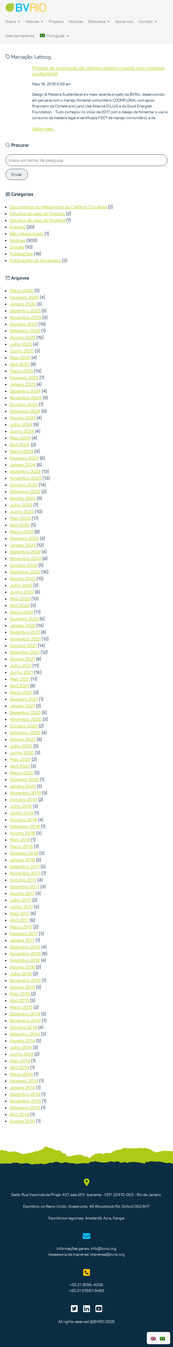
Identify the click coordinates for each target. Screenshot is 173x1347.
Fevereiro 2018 (24, 853)
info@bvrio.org (103, 1248)
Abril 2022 (20, 605)
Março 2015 (21, 1007)
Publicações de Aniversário (35, 260)
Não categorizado (27, 233)
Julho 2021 (21, 665)
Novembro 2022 (25, 558)
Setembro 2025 (25, 330)
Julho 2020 (21, 746)
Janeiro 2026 (23, 304)
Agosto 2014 (22, 1040)
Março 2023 (21, 531)
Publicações (21, 253)
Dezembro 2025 (25, 310)
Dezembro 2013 (25, 1094)
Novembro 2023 (26, 478)
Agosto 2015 (22, 987)
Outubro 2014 (23, 1027)
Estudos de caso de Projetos (37, 220)
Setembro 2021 (25, 652)
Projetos (56, 21)
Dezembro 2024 (25, 391)
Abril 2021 (19, 685)
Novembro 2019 (25, 793)
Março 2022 (21, 612)
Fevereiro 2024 (24, 458)
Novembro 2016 (25, 953)
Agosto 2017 (22, 893)
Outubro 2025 (23, 324)
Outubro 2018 (23, 819)
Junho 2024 (22, 431)
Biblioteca (98, 21)
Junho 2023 (22, 511)
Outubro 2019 (23, 799)
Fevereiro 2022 (24, 618)
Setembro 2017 (24, 886)
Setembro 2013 (25, 1107)
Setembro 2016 (25, 960)
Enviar (16, 174)
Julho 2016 (21, 973)
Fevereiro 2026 (24, 297)
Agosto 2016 (22, 967)
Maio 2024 (20, 438)
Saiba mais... (43, 128)
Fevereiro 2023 (24, 538)
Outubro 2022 (23, 565)
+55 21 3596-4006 (86, 1284)
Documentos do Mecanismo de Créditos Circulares (58, 207)
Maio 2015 (20, 994)
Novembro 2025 (25, 317)
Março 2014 (21, 1074)
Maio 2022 (20, 598)
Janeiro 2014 (22, 1087)
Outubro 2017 (23, 880)
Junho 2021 (21, 672)
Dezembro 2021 (25, 632)
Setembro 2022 (25, 572)
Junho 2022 (22, 592)
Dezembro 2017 (25, 866)
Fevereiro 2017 (24, 933)
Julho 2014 (21, 1047)
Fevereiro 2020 (24, 779)
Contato (148, 21)
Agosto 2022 (22, 578)
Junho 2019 (21, 813)
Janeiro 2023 (23, 545)
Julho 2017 (20, 900)
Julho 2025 (21, 344)
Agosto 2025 (22, 337)
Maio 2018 (20, 839)
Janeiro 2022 (22, 625)
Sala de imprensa (20, 35)
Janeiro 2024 (23, 464)
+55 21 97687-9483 (86, 1290)
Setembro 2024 (25, 411)
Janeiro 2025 (22, 384)
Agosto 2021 (22, 659)
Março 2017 (21, 927)
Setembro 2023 (25, 491)
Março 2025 (21, 371)
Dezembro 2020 (25, 712)
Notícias (76, 21)
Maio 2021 (20, 679)
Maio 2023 (20, 518)
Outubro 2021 (23, 645)
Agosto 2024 (23, 418)
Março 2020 (21, 772)
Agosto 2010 (22, 1121)
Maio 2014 (20, 1060)
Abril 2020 (20, 766)
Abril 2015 (19, 1000)
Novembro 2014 (25, 1020)
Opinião (17, 247)
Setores (34, 21)
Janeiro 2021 (22, 706)
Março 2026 (21, 290)
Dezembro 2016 (25, 947)
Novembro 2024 (26, 397)
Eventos (18, 227)
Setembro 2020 (25, 732)
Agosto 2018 (22, 833)
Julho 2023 (21, 505)
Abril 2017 (19, 920)
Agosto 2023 (23, 498)
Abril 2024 (20, 444)
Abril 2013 (19, 1114)
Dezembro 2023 (25, 471)
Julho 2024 (21, 424)
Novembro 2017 (25, 873)
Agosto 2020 (23, 739)
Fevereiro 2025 (24, 377)
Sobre (13, 21)
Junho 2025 (22, 351)
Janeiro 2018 (22, 860)
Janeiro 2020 (23, 786)
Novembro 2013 (25, 1101)
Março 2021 (21, 692)
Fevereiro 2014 (24, 1081)
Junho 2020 (22, 752)
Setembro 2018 (25, 826)
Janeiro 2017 (22, 940)
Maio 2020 (20, 759)
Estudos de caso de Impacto (37, 213)
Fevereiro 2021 (24, 699)
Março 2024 (21, 451)
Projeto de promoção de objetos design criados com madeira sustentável (98, 71)
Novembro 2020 (26, 719)
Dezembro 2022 (25, 551)
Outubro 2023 (24, 485)
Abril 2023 (20, 525)
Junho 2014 (21, 1054)
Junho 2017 (21, 906)
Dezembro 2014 (25, 1014)
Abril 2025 (20, 364)
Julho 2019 (21, 806)
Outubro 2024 (24, 404)
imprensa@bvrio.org (107, 1254)
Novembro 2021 (25, 639)
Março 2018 (21, 846)
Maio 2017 (20, 913)
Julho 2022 (21, 585)
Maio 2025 (20, 357)
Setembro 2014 (25, 1034)
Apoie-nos (124, 21)
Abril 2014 (19, 1067)
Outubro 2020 (24, 726)
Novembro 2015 (25, 980)
